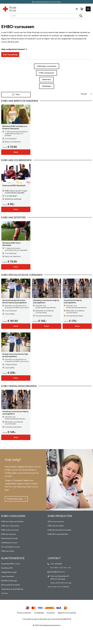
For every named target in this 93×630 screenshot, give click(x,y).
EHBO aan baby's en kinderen (12, 521)
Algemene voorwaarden (67, 613)
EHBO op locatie (7, 551)
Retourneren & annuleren (10, 585)
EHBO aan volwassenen (10, 526)
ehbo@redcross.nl (57, 572)
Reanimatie (46, 80)
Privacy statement (24, 613)
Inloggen (76, 9)
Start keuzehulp (10, 54)
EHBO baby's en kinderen (46, 66)
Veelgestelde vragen (15, 499)
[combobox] (46, 16)
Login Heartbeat (7, 576)
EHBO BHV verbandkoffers (58, 534)
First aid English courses (10, 547)
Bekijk (16, 152)
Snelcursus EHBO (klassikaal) (13, 186)
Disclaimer (51, 613)
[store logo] (8, 8)
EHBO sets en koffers (56, 526)
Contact (4, 593)
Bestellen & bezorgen (9, 581)
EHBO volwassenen (46, 73)
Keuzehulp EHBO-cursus (10, 564)
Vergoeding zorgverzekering (12, 589)
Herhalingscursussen (9, 543)
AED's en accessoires (56, 521)
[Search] (81, 15)
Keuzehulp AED (7, 568)
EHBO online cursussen (10, 530)
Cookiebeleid (39, 613)
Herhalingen (46, 86)
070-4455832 (56, 564)
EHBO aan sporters (8, 534)
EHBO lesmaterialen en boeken (59, 530)
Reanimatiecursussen (9, 538)
